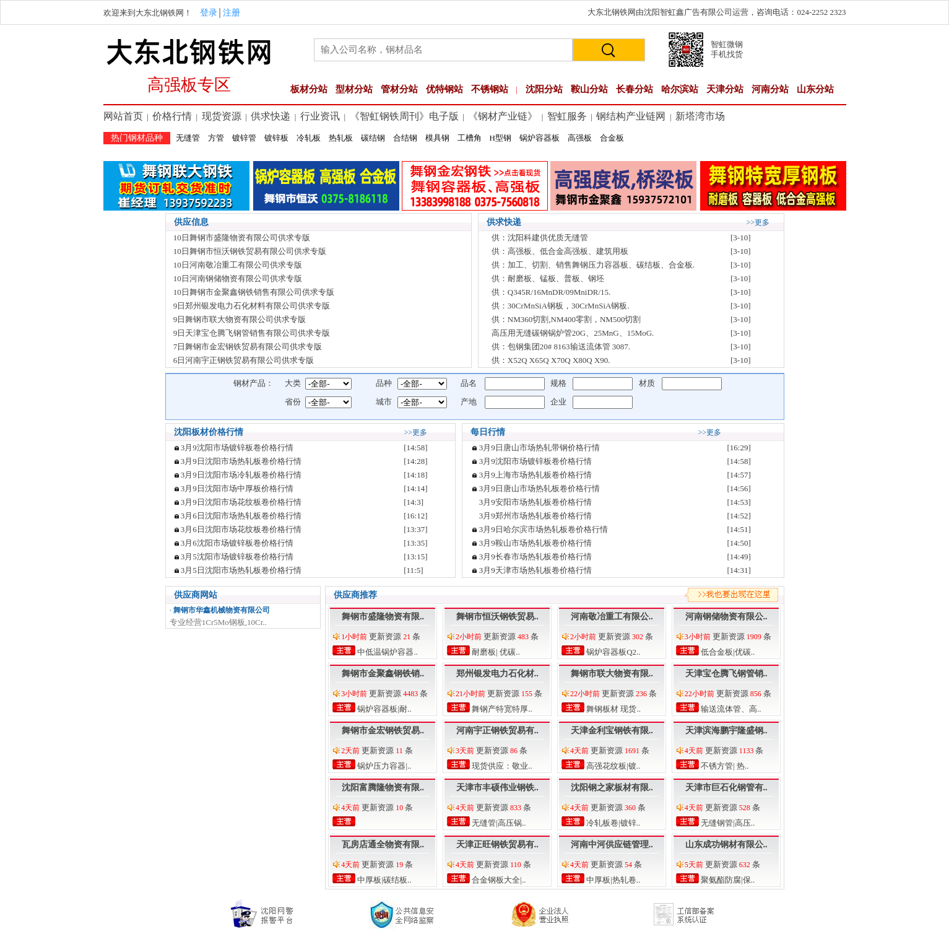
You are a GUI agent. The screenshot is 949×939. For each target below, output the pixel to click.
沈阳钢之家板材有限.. (612, 787)
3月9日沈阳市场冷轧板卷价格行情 (241, 474)
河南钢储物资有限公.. (726, 616)
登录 (208, 12)
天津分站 (724, 89)
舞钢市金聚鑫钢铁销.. (383, 673)
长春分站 (634, 89)
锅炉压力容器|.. (383, 766)
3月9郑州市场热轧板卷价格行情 (535, 515)
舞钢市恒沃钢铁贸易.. (497, 616)
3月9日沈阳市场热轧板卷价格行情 (241, 461)
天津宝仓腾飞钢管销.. (726, 673)
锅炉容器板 (539, 137)
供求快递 (270, 116)
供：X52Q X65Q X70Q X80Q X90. (551, 360)
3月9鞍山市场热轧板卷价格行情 (535, 543)
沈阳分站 (544, 89)
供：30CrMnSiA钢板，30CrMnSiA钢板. (561, 305)
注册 (231, 12)
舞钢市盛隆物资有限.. (383, 616)
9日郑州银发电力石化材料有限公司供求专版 (252, 305)
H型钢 (500, 137)
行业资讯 (320, 116)
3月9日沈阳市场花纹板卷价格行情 (241, 502)
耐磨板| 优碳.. (495, 652)
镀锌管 (244, 137)
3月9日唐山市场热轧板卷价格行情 (539, 488)
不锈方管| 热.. (724, 766)
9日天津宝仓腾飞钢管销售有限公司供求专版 (252, 333)
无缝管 (188, 137)
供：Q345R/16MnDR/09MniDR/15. (551, 292)
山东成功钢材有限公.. (726, 844)
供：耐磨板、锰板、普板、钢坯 (548, 278)
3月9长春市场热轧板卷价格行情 (535, 556)
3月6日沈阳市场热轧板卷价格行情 (241, 515)
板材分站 (308, 89)
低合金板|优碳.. (727, 652)
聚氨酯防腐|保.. (727, 879)
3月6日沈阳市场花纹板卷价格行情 (241, 529)
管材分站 (399, 89)
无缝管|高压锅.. (498, 823)
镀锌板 (276, 137)
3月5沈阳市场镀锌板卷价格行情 (237, 556)
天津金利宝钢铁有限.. (612, 730)
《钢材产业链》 (502, 116)
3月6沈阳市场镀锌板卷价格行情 (237, 543)
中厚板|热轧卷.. (612, 879)
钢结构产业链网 (630, 116)
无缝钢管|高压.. (727, 823)
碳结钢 (373, 137)
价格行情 (172, 116)
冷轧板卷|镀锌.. (612, 823)
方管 (216, 137)
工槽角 (469, 137)
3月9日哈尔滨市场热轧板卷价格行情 (543, 529)
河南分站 (770, 89)
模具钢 (437, 137)
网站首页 (123, 116)
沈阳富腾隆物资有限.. (383, 787)
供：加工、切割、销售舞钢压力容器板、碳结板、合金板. (593, 264)
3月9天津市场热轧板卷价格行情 (535, 570)
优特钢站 (444, 89)
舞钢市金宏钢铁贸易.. (383, 730)
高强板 (580, 137)
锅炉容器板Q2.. (612, 652)
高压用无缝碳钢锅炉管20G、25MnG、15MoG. (573, 333)
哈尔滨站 (679, 89)
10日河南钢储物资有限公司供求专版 (237, 278)
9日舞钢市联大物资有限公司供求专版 (239, 319)
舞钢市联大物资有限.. (612, 673)
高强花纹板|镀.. (612, 766)
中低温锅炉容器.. (386, 652)
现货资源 (221, 116)
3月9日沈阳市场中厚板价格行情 (237, 488)
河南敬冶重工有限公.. (612, 616)
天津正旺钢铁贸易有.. (497, 844)
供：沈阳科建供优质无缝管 (540, 237)
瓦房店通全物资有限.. (383, 844)
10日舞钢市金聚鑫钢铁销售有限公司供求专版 (253, 292)
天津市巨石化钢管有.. (726, 787)
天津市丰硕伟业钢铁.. (497, 787)
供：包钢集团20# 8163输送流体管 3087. (561, 346)
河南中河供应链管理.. (612, 844)
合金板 (612, 137)
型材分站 (354, 89)
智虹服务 (567, 116)
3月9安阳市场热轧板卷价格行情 (535, 502)
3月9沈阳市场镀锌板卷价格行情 (237, 447)
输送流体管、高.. (730, 709)
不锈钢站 (489, 89)
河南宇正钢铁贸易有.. (497, 730)
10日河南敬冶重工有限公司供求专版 (237, 264)
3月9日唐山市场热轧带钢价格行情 (539, 447)
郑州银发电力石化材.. (497, 673)
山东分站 (815, 89)
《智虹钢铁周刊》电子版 (404, 116)
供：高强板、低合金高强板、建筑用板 (560, 251)
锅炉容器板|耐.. (383, 709)
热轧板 (341, 137)
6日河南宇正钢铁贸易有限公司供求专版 (243, 360)
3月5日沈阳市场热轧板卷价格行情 (241, 570)
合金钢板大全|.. (498, 879)
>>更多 (758, 222)
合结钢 (405, 137)
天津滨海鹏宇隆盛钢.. (726, 730)
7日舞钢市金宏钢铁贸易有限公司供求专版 (248, 346)
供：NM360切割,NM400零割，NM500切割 (566, 319)
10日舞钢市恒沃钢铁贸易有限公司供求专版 (249, 251)
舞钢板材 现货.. (612, 709)
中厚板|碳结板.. (383, 879)
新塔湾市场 (700, 116)
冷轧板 (309, 137)
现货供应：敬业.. (501, 766)
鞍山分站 (589, 89)
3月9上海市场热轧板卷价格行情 (535, 474)
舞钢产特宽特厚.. (501, 709)
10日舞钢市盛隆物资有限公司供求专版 (241, 237)
